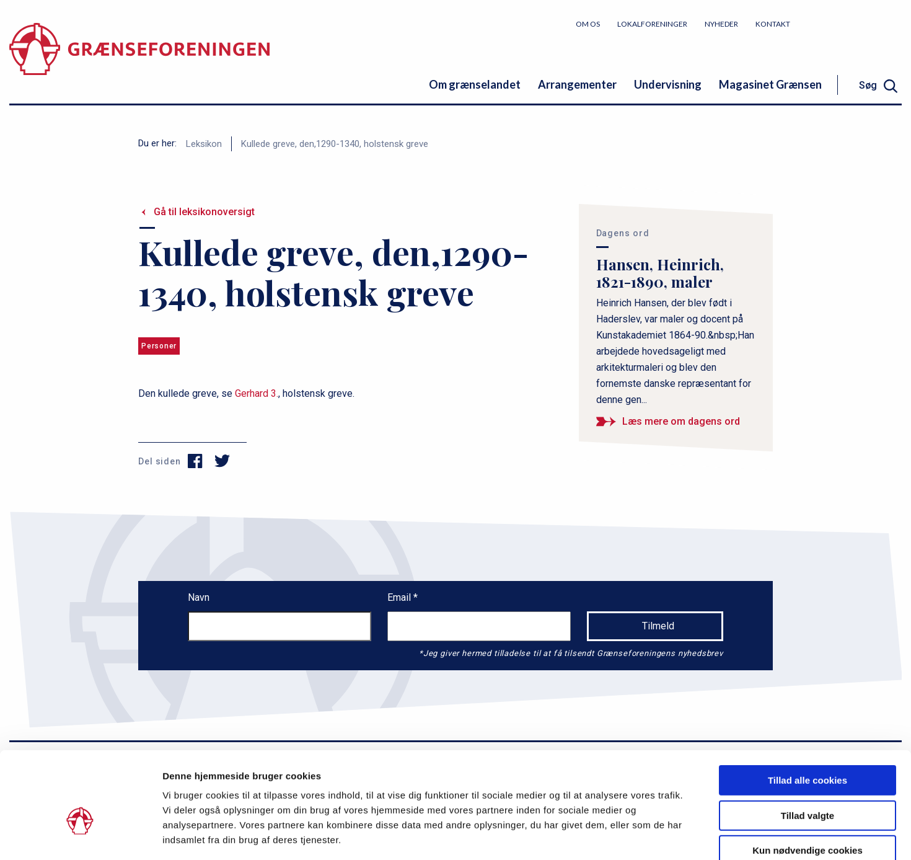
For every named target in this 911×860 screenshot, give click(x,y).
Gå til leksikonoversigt (204, 212)
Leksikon (204, 143)
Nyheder (721, 24)
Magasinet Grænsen (770, 84)
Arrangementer (577, 84)
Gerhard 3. (255, 393)
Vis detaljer (644, 835)
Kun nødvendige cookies (807, 781)
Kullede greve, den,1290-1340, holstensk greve (334, 143)
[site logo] (139, 58)
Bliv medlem (855, 23)
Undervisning (668, 84)
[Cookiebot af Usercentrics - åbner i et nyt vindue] (80, 836)
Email (400, 597)
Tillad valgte (807, 747)
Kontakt (772, 24)
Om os (588, 24)
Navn (198, 597)
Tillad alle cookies (807, 711)
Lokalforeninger (652, 24)
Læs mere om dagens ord (681, 421)
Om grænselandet (475, 84)
